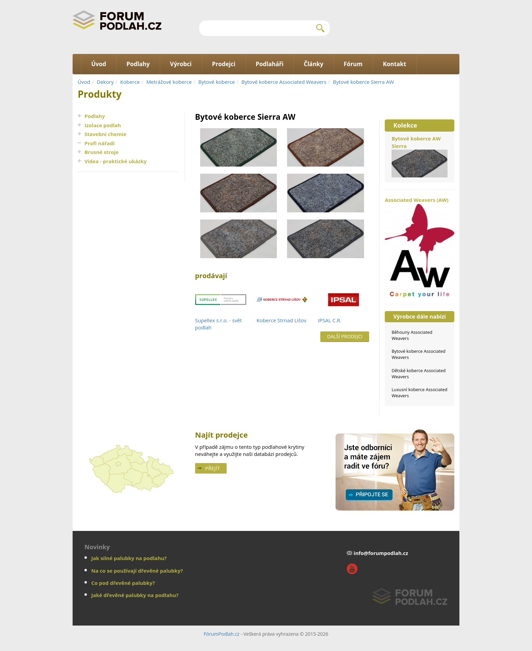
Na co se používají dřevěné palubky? (137, 570)
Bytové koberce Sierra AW (363, 81)
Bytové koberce (216, 81)
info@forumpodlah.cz (381, 553)
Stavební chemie (105, 134)
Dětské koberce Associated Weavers (418, 373)
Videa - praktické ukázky (115, 161)
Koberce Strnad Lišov (281, 320)
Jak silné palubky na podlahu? (129, 558)
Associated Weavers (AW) (419, 246)
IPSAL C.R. (329, 320)
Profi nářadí (99, 143)
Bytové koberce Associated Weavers (284, 81)
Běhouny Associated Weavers (412, 335)
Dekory (105, 81)
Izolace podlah (102, 125)
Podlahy (94, 116)
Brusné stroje (101, 152)
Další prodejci (344, 336)
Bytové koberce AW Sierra (420, 156)
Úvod (84, 81)
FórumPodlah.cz (221, 634)
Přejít (212, 468)
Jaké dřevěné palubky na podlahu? (134, 595)
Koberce (130, 81)
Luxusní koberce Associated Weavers (419, 392)
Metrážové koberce (169, 81)
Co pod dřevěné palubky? (123, 582)
